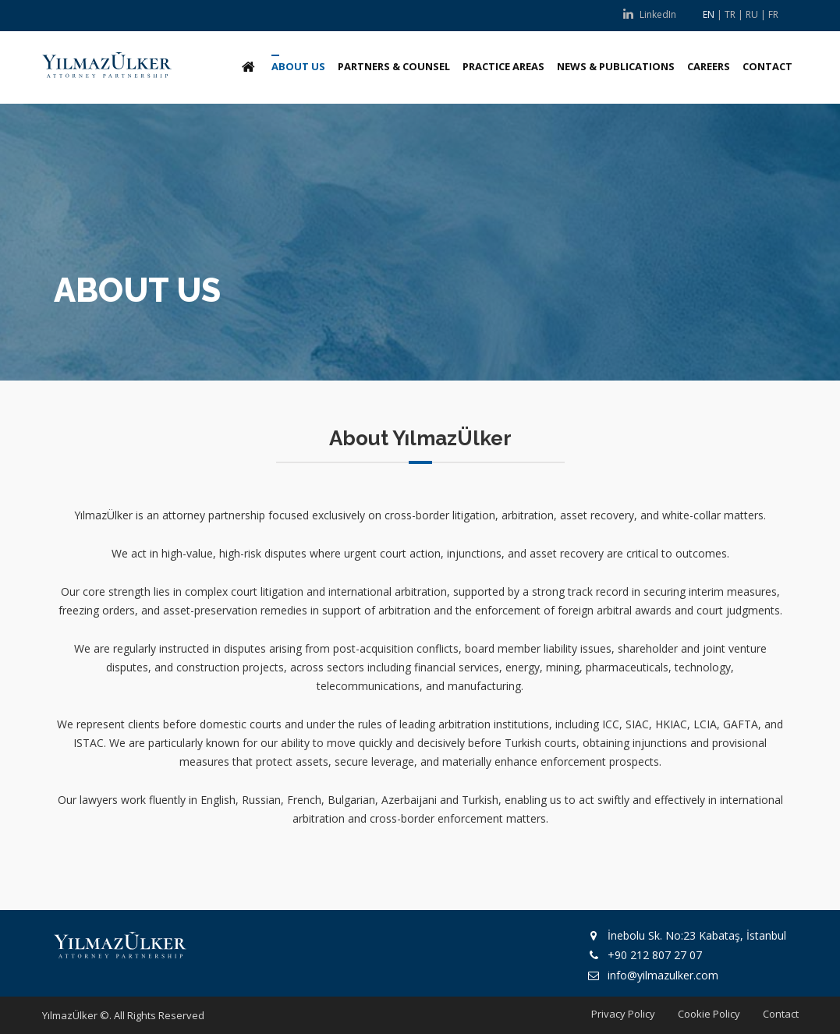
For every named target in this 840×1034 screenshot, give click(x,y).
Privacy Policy (623, 1014)
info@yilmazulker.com (663, 975)
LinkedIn (649, 14)
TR (730, 14)
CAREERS (708, 66)
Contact (781, 1014)
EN (708, 14)
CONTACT (767, 66)
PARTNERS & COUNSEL (394, 66)
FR (773, 14)
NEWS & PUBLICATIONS (616, 66)
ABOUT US (298, 66)
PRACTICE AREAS (503, 66)
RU (752, 14)
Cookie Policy (709, 1014)
